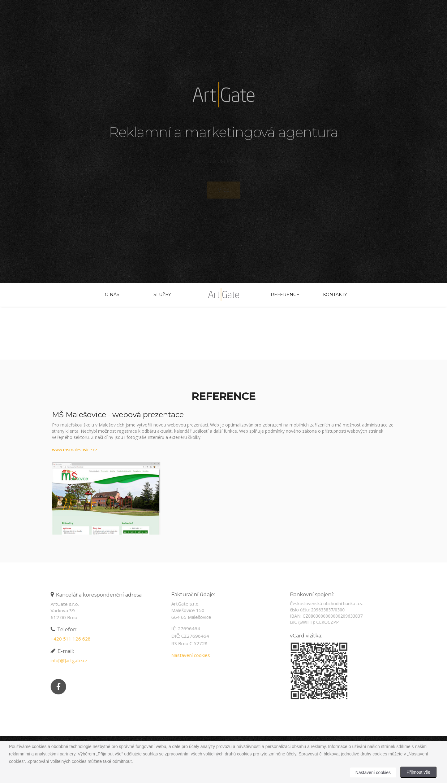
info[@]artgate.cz (67, 660)
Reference (285, 294)
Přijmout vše (418, 772)
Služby (162, 294)
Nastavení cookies (188, 655)
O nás (112, 294)
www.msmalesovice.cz (74, 450)
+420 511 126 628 (68, 639)
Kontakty (335, 294)
